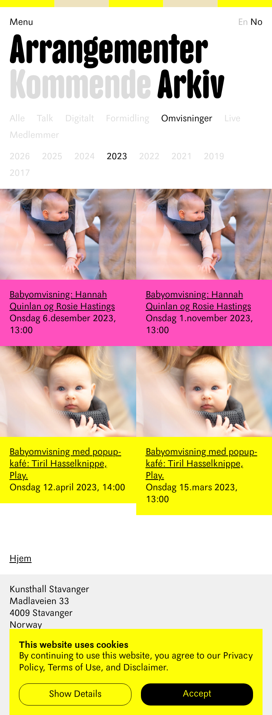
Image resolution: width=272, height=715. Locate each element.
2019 (214, 157)
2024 (84, 157)
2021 (181, 157)
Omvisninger (186, 119)
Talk (45, 119)
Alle (17, 119)
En (243, 22)
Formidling (127, 119)
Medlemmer (34, 135)
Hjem (20, 559)
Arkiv (191, 85)
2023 (117, 157)
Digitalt (79, 119)
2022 (149, 157)
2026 (19, 157)
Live (232, 119)
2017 (19, 173)
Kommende (80, 85)
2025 (52, 157)
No (256, 22)
